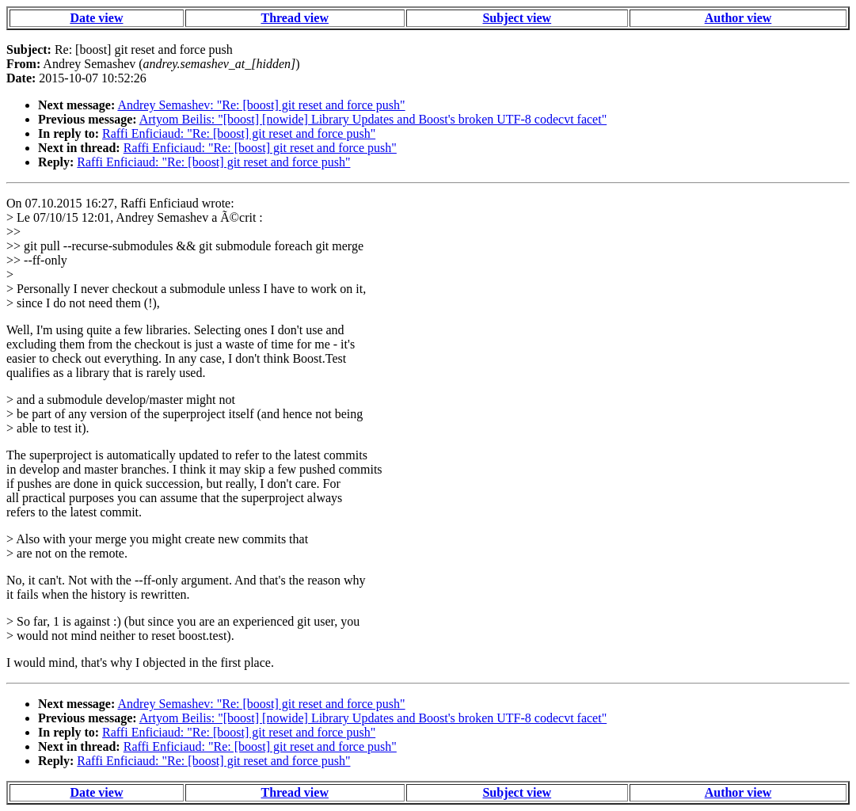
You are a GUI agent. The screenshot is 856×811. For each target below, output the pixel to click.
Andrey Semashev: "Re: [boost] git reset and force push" (261, 105)
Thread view (294, 18)
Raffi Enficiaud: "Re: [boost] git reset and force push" (238, 133)
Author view (738, 18)
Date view (96, 18)
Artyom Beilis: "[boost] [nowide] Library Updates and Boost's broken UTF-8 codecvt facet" (373, 119)
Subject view (516, 18)
